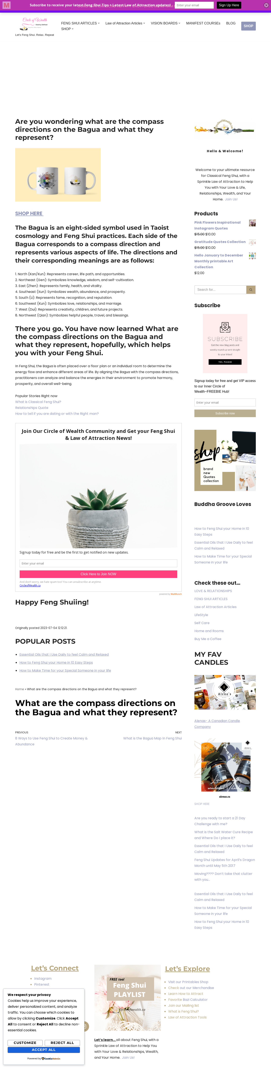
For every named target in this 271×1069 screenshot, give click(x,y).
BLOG (231, 23)
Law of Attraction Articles (215, 607)
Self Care (202, 623)
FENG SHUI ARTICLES (211, 599)
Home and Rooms (209, 631)
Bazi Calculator (195, 999)
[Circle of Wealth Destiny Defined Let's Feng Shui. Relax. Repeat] (34, 26)
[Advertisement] (135, 73)
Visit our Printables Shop (188, 982)
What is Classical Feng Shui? (38, 401)
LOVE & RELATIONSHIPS (213, 591)
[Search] (220, 289)
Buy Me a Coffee (207, 639)
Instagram (43, 978)
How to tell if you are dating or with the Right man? (57, 413)
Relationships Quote (31, 407)
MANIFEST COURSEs (203, 23)
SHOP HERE (29, 213)
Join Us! (231, 199)
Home (19, 689)
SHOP (248, 26)
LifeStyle (201, 615)
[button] (99, 23)
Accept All (44, 1050)
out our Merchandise (197, 987)
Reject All (62, 1043)
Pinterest (41, 984)
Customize (25, 1043)
